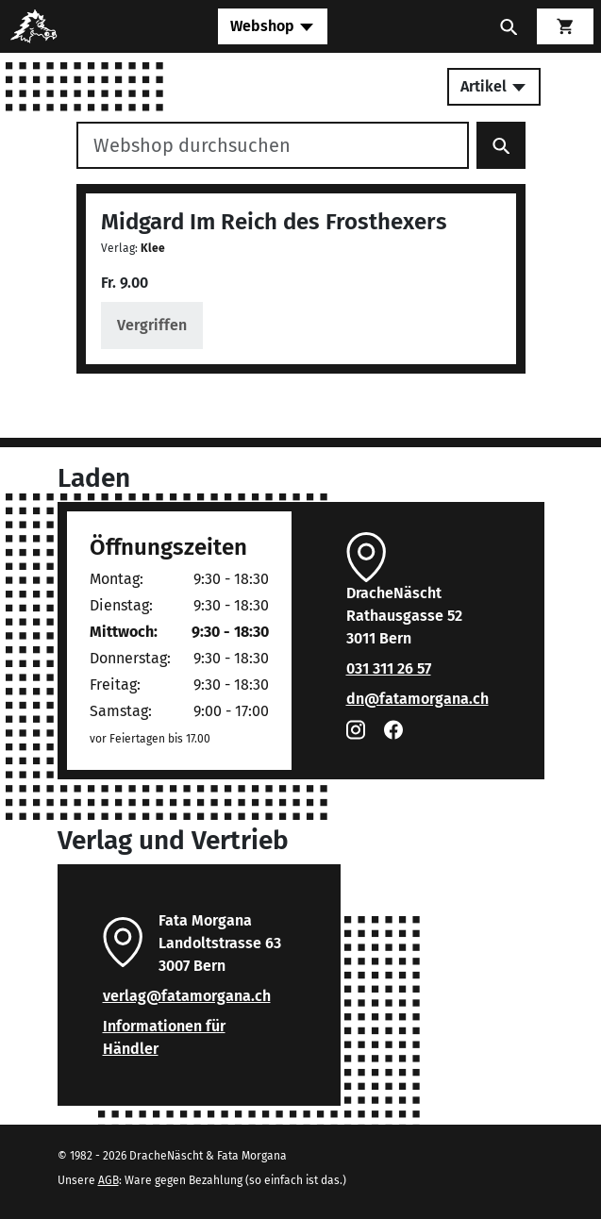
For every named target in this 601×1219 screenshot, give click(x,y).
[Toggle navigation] (272, 26)
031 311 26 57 (388, 668)
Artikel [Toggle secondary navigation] (493, 86)
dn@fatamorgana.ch (417, 699)
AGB (108, 1180)
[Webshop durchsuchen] (272, 145)
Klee (153, 248)
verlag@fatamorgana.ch (187, 996)
